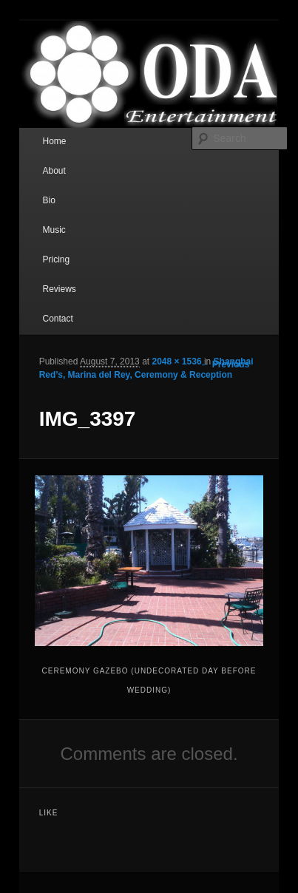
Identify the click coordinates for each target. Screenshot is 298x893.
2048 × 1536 (176, 361)
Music (53, 230)
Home (54, 141)
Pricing (56, 259)
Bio (48, 200)
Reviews (58, 289)
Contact (57, 318)
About (53, 171)
